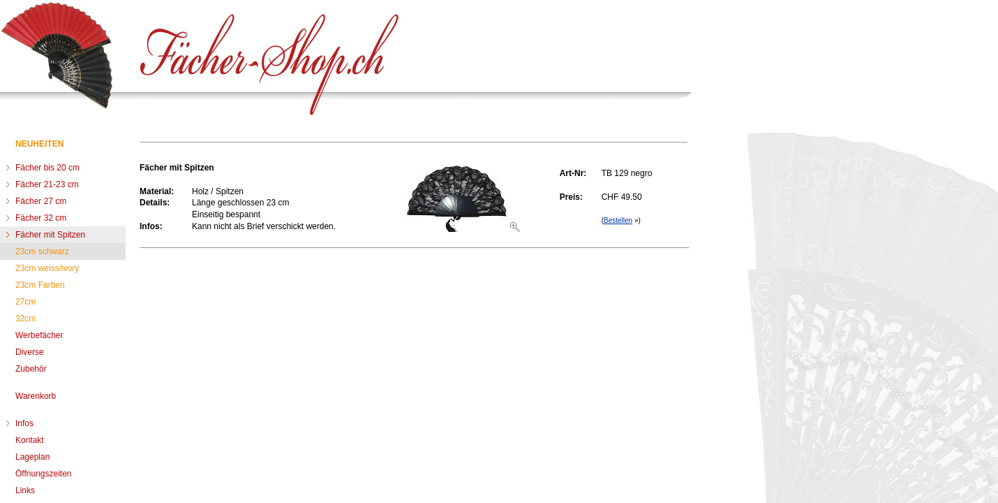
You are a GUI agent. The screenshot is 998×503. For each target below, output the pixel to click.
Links (25, 490)
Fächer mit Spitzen (50, 235)
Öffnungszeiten (43, 474)
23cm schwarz (42, 251)
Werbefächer (39, 335)
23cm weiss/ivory (47, 268)
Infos (24, 423)
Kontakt (29, 440)
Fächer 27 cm (40, 201)
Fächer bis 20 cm (47, 168)
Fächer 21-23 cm (47, 184)
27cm (25, 302)
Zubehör (31, 369)
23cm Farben (40, 285)
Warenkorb (35, 396)
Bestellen (618, 220)
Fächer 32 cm (40, 218)
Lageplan (32, 457)
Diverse (29, 352)
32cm (25, 318)
